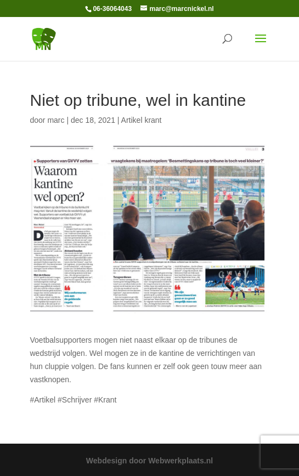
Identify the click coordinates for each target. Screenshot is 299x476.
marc (55, 120)
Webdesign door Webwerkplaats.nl (149, 460)
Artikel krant (141, 120)
